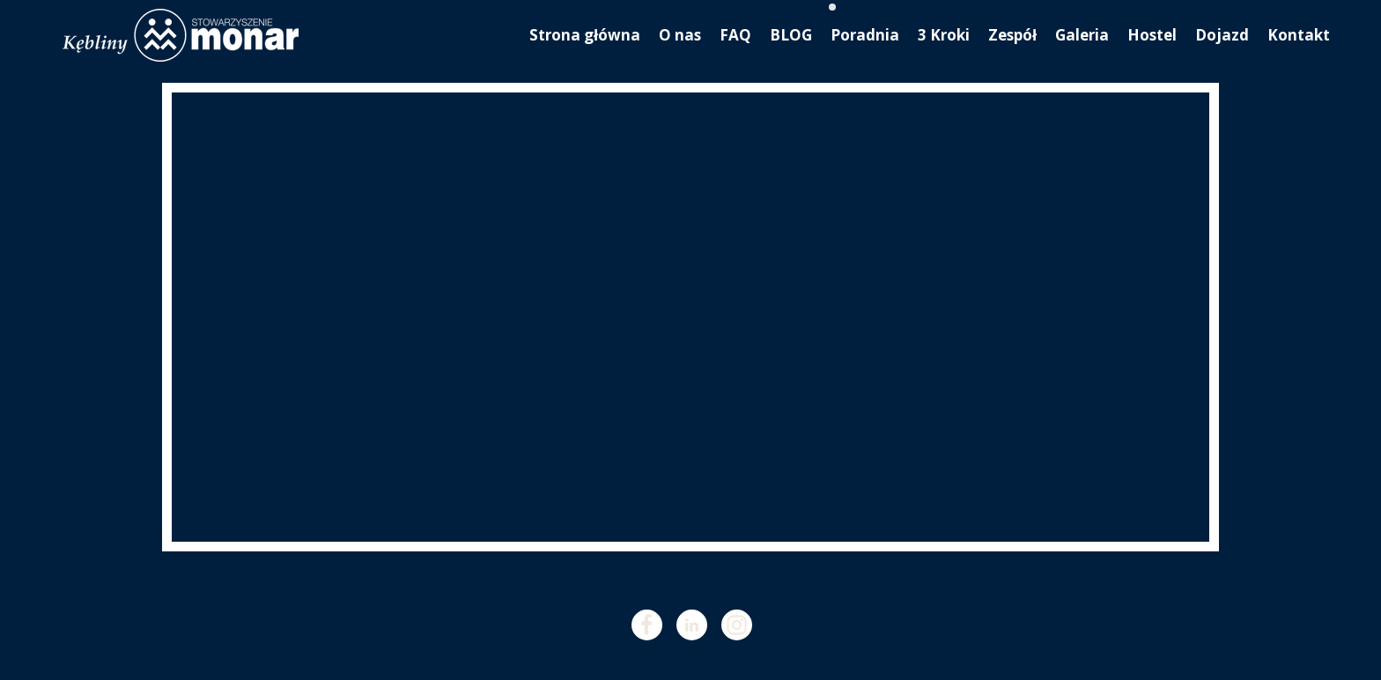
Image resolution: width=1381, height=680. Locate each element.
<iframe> (690, 317)
